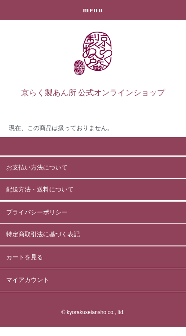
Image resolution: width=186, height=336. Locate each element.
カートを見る (24, 257)
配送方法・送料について (40, 189)
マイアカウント (27, 280)
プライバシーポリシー (37, 212)
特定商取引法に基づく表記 (43, 234)
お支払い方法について (37, 167)
